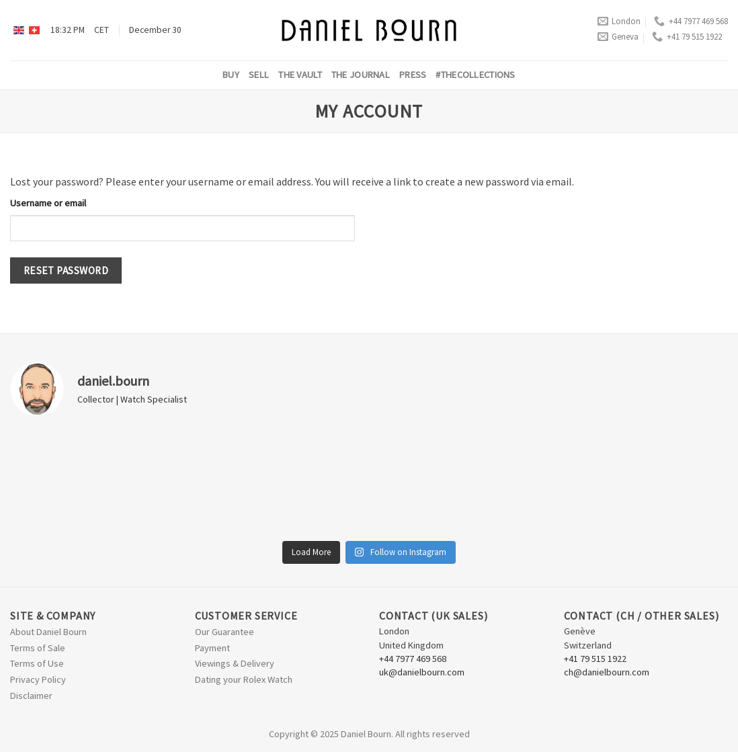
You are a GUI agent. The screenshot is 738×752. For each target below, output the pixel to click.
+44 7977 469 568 (691, 21)
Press (412, 75)
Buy (230, 75)
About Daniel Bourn (48, 632)
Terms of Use (37, 663)
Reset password (66, 270)
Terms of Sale (37, 648)
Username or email (48, 203)
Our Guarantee (224, 632)
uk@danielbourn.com (421, 672)
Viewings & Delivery (234, 663)
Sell (259, 75)
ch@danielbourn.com (606, 672)
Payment (212, 648)
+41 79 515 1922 (687, 36)
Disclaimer (31, 696)
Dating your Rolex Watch (243, 679)
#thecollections (475, 75)
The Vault (300, 75)
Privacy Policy (38, 679)
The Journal (360, 75)
